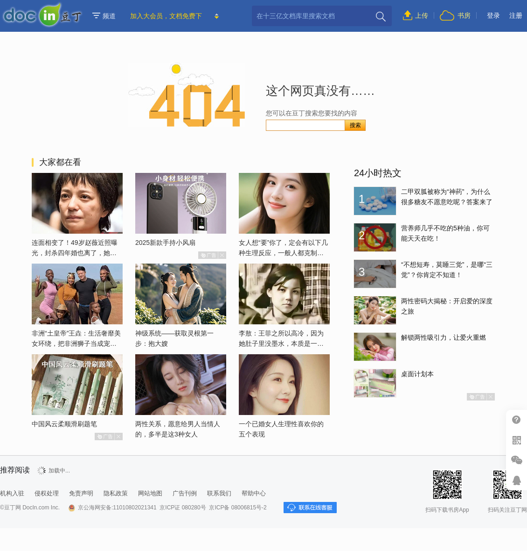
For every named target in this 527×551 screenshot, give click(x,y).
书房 (464, 15)
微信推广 (516, 460)
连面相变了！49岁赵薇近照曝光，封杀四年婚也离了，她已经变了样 (75, 253)
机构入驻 (12, 493)
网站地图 (150, 493)
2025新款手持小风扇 (165, 242)
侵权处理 (47, 493)
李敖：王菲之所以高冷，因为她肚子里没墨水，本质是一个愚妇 (281, 343)
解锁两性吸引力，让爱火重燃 (443, 337)
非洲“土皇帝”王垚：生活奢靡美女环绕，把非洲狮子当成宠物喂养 (76, 343)
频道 (104, 16)
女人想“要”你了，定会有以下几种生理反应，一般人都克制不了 (283, 253)
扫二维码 (516, 440)
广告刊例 (185, 493)
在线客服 (516, 480)
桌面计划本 (417, 374)
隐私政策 (116, 493)
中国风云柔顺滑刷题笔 (64, 424)
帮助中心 (516, 420)
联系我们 (219, 493)
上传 (421, 15)
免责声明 (81, 493)
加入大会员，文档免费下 (166, 16)
